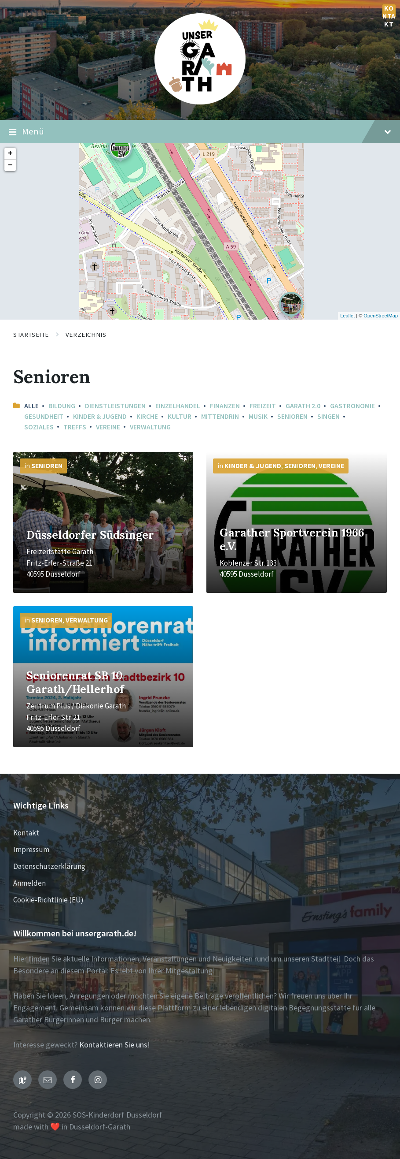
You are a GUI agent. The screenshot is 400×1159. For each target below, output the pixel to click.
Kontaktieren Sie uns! (114, 1045)
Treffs (74, 427)
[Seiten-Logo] (200, 102)
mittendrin (220, 416)
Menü (200, 132)
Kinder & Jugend (100, 416)
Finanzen (225, 406)
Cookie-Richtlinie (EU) (48, 900)
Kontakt (389, 11)
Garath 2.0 (303, 406)
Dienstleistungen (115, 406)
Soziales (39, 427)
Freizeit (263, 406)
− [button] (10, 165)
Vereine (108, 427)
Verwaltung (150, 427)
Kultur (179, 416)
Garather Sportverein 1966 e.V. (292, 539)
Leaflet (347, 315)
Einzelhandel (177, 406)
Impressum (31, 849)
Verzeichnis (86, 335)
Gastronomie (352, 406)
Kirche (147, 416)
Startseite (31, 335)
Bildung (61, 406)
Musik (258, 416)
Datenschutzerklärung (49, 866)
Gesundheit (43, 416)
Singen (328, 416)
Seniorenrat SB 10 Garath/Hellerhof (75, 682)
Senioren (292, 416)
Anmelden (29, 883)
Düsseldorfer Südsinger (90, 535)
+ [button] (10, 153)
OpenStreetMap (380, 315)
